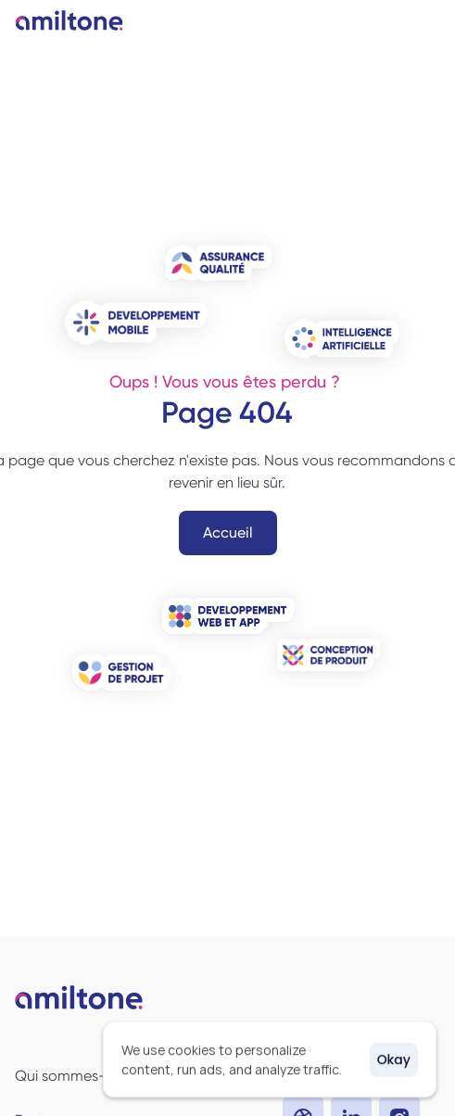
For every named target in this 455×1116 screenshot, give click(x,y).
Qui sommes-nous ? (82, 1075)
